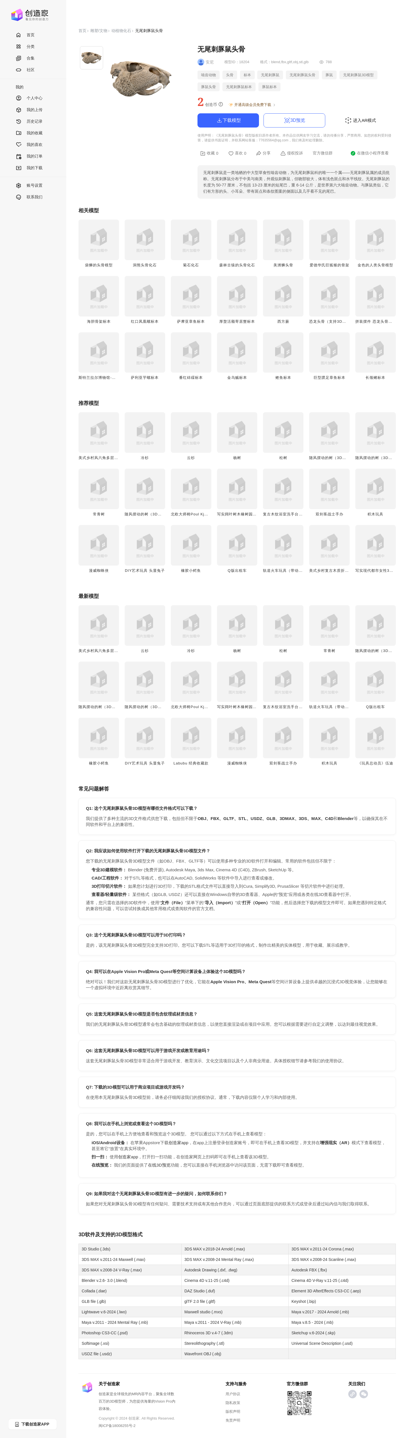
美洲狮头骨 (283, 265)
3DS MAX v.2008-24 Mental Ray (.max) (219, 1259)
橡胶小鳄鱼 (191, 570)
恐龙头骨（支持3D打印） (331, 321)
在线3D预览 (159, 1165)
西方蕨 (283, 321)
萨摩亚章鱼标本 (191, 321)
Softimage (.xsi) (95, 1343)
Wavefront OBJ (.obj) (202, 1354)
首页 (25, 35)
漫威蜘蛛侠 (99, 570)
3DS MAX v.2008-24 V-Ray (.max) (112, 1270)
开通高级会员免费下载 (252, 105)
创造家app (178, 1142)
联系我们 (29, 197)
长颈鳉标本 (375, 377)
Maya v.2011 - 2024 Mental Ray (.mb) (115, 1322)
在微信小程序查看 (369, 153)
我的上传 (29, 110)
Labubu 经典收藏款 (191, 763)
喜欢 (237, 153)
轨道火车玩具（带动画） (285, 570)
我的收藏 (29, 133)
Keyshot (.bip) (304, 1301)
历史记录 (29, 122)
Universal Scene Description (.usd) (322, 1343)
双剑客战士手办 (329, 514)
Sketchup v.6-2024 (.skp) (313, 1333)
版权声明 (233, 1411)
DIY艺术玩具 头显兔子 (145, 570)
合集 (25, 58)
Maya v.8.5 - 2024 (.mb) (312, 1322)
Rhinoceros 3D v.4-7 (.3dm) (208, 1333)
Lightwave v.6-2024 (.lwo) (104, 1312)
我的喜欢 (29, 145)
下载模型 (228, 120)
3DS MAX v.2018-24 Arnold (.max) (214, 1249)
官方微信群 (323, 153)
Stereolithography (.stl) (204, 1343)
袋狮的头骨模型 (99, 265)
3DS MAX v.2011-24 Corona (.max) (323, 1249)
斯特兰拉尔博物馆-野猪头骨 (103, 377)
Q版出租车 (237, 570)
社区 (25, 70)
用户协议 (233, 1394)
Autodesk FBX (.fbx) (309, 1270)
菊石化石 (191, 265)
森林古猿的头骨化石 (237, 265)
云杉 (191, 458)
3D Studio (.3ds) (96, 1249)
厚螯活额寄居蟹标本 (237, 321)
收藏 (209, 153)
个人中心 (29, 98)
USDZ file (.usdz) (97, 1354)
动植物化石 (121, 30)
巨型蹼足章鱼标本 (329, 377)
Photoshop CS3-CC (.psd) (105, 1333)
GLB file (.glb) (94, 1301)
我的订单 (29, 157)
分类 (25, 47)
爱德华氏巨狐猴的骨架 (329, 265)
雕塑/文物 (98, 30)
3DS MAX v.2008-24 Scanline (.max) (324, 1259)
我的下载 (29, 168)
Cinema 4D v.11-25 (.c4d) (207, 1280)
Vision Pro (163, 1401)
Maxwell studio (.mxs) (203, 1312)
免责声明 (233, 1420)
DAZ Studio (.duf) (199, 1291)
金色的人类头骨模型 (375, 265)
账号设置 (29, 186)
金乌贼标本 (237, 377)
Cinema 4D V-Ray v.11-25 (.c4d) (320, 1280)
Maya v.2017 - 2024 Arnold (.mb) (320, 1312)
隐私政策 (233, 1403)
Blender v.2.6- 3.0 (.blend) (104, 1280)
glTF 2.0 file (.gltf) (199, 1301)
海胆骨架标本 (99, 321)
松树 (283, 458)
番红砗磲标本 (191, 377)
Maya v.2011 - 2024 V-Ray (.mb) (212, 1322)
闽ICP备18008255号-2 (117, 1426)
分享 (263, 153)
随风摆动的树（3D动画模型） (335, 458)
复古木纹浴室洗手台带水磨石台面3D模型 (299, 514)
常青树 (99, 514)
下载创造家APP (31, 1424)
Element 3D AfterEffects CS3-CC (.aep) (326, 1291)
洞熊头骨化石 (145, 265)
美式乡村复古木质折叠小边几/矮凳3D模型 (346, 570)
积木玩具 (375, 514)
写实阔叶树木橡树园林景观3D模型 (247, 514)
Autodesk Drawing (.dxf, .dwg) (210, 1270)
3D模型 (124, 1234)
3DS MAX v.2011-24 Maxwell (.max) (113, 1259)
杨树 (237, 458)
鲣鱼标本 (283, 377)
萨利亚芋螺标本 (145, 377)
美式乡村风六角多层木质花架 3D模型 (111, 458)
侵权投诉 (291, 153)
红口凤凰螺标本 (145, 321)
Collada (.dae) (94, 1291)
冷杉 (145, 458)
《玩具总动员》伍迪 (375, 763)
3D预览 (294, 120)
